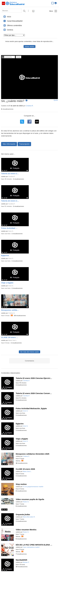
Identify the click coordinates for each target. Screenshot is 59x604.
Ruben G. (26, 501)
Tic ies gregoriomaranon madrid (33, 486)
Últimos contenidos (14, 25)
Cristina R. (29, 106)
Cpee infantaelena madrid (31, 547)
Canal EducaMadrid (14, 21)
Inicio (9, 17)
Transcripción (24, 144)
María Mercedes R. (29, 517)
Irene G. (11, 231)
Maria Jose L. (12, 340)
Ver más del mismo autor (29, 352)
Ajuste (56, 100)
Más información (9, 144)
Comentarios (29, 361)
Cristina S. (11, 313)
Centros (10, 30)
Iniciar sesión (29, 46)
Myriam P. (26, 562)
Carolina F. (11, 176)
